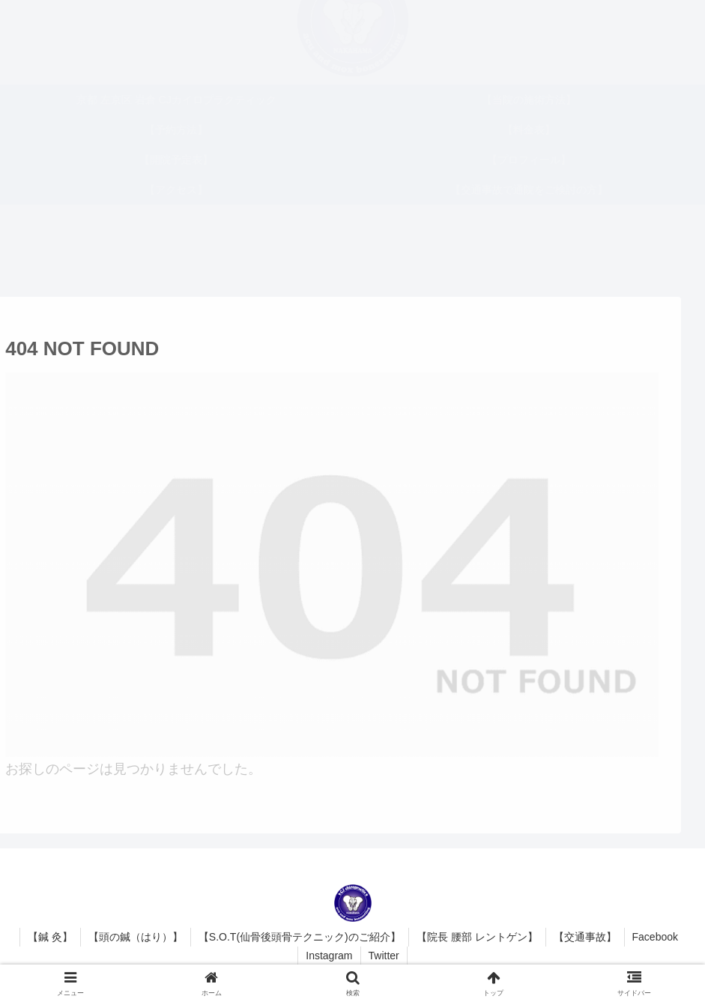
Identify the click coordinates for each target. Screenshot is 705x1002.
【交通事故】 (585, 937)
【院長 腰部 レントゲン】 (477, 937)
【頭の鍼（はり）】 (135, 937)
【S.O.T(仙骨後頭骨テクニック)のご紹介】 (300, 937)
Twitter (384, 956)
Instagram (329, 956)
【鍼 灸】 (50, 937)
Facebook (655, 937)
